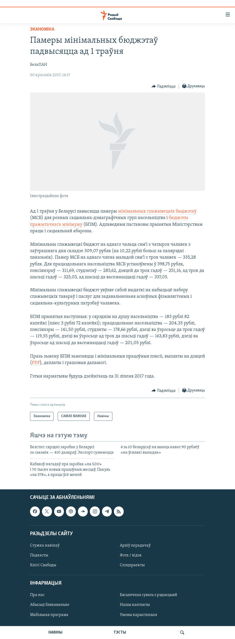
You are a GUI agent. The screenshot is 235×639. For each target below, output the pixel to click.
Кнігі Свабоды (43, 565)
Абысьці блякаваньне (49, 605)
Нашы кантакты (135, 605)
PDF (36, 362)
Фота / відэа (131, 555)
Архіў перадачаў (135, 545)
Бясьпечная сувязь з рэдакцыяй (148, 595)
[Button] (163, 86)
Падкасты (39, 555)
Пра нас (37, 595)
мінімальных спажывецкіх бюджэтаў (157, 211)
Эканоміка (42, 29)
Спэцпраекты (132, 565)
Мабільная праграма (49, 615)
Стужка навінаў (45, 545)
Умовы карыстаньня (138, 615)
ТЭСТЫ (120, 632)
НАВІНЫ (55, 632)
